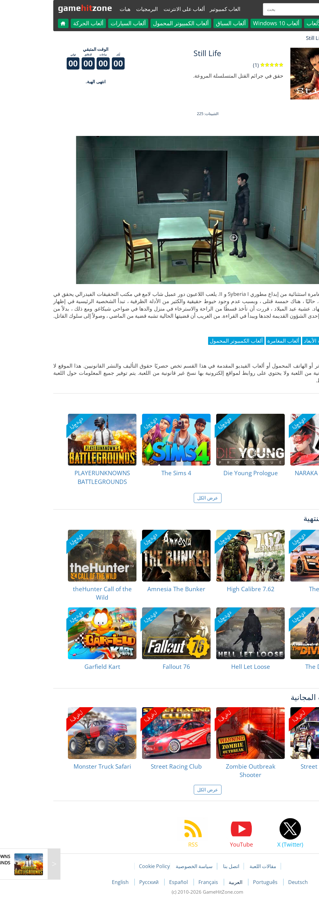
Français (160, 882)
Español (131, 882)
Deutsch (250, 882)
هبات (77, 8)
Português (218, 882)
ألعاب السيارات (80, 23)
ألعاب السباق (183, 23)
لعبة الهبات (292, 37)
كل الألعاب (271, 23)
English (73, 882)
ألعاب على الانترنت (136, 8)
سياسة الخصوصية (146, 866)
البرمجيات (99, 8)
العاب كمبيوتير (177, 8)
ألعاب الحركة (40, 23)
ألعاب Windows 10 (228, 23)
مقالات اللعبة (215, 866)
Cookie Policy (106, 866)
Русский (101, 882)
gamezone (37, 8)
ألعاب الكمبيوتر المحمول (133, 23)
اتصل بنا (183, 866)
